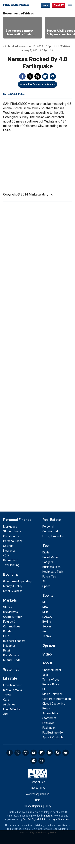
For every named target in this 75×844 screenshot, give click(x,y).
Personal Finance (17, 520)
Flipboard (41, 753)
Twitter (30, 76)
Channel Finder (51, 670)
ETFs (6, 636)
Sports (47, 595)
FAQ (45, 689)
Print (45, 76)
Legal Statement (61, 819)
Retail (6, 650)
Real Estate (51, 520)
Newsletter (65, 753)
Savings (8, 545)
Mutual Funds (11, 660)
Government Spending (17, 581)
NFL (44, 602)
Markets (10, 600)
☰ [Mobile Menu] (70, 5)
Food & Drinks (11, 709)
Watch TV (59, 5)
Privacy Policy (51, 684)
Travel (7, 694)
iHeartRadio (41, 761)
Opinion (48, 645)
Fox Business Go (52, 732)
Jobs (45, 674)
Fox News (48, 722)
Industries (9, 645)
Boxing (46, 621)
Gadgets (47, 562)
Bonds (7, 631)
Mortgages (10, 526)
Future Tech (49, 576)
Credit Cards (11, 536)
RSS (57, 753)
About (47, 663)
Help (37, 800)
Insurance (9, 550)
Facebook (22, 76)
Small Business (12, 591)
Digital (46, 552)
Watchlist (11, 669)
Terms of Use (50, 679)
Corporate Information (56, 698)
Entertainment (12, 685)
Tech (46, 545)
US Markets (10, 612)
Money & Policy (12, 586)
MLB (45, 612)
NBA (45, 607)
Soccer (46, 626)
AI (43, 581)
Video (47, 654)
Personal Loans (13, 541)
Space (46, 586)
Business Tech (51, 566)
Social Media (50, 557)
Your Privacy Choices (37, 794)
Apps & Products (52, 737)
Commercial (50, 531)
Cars (6, 699)
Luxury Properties (53, 536)
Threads (37, 76)
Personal (48, 526)
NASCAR (48, 616)
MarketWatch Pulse (14, 94)
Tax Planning (11, 565)
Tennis (46, 636)
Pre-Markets (11, 655)
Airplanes (9, 704)
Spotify (33, 761)
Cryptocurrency (13, 616)
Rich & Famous (12, 690)
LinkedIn (49, 753)
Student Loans (12, 531)
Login (45, 5)
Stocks (7, 607)
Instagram (25, 753)
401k (6, 555)
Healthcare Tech (52, 571)
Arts (6, 714)
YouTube (33, 753)
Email (53, 76)
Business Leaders (14, 640)
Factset (48, 815)
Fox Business (16, 5)
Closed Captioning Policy (37, 806)
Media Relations (52, 694)
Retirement (10, 560)
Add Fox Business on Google (39, 84)
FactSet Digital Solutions (36, 819)
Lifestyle (10, 678)
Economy (10, 574)
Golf (45, 631)
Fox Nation (49, 727)
